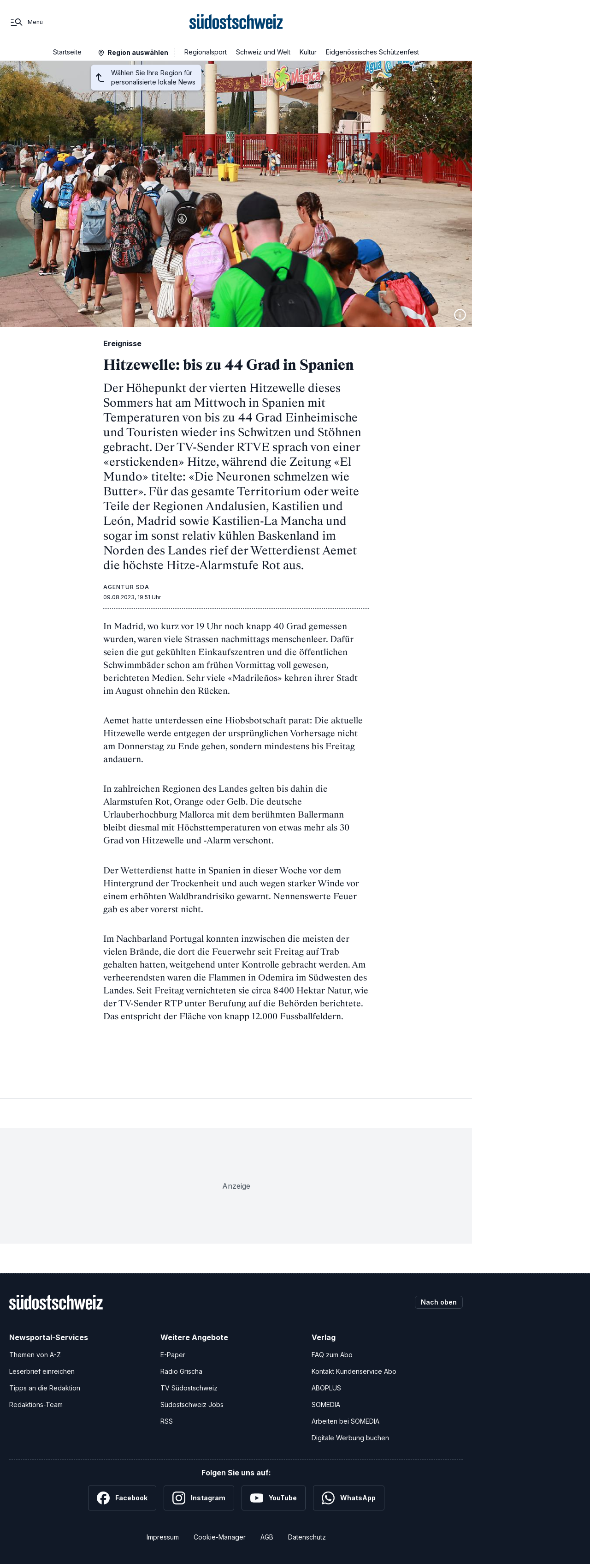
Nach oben (439, 1302)
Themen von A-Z (35, 1355)
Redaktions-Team (36, 1404)
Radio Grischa (181, 1371)
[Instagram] (199, 1498)
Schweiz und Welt (263, 52)
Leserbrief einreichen (42, 1371)
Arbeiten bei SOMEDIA (345, 1421)
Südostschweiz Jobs (192, 1404)
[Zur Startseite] (236, 22)
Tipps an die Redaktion (44, 1388)
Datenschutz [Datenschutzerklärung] (307, 1537)
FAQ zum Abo (332, 1355)
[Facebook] (122, 1498)
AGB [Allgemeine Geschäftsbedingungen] (266, 1537)
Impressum (163, 1537)
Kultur (308, 52)
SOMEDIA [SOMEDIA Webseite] (326, 1404)
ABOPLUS (326, 1388)
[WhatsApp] (348, 1498)
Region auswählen (137, 52)
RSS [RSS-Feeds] (166, 1421)
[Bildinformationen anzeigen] (460, 314)
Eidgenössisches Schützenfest (372, 52)
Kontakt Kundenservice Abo (354, 1371)
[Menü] (26, 22)
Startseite (67, 52)
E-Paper (172, 1355)
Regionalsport (205, 52)
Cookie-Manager (220, 1537)
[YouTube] (274, 1498)
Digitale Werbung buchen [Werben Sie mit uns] (350, 1438)
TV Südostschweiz (189, 1388)
